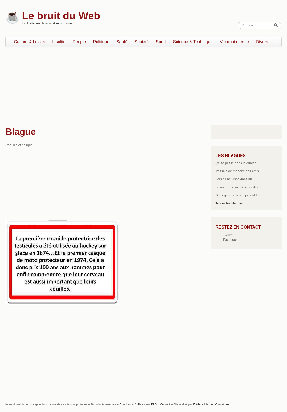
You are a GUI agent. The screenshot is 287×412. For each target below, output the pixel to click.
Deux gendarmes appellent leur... (239, 195)
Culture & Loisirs (29, 41)
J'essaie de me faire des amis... (238, 171)
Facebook (230, 240)
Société (142, 41)
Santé (121, 41)
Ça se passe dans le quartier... (237, 163)
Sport (161, 41)
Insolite (59, 41)
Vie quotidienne (234, 41)
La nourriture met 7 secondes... (238, 187)
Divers (262, 41)
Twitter (228, 235)
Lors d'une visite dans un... (235, 179)
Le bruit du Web (61, 15)
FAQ (154, 404)
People (79, 41)
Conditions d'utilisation (133, 404)
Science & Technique (193, 41)
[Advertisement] (143, 84)
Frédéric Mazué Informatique (211, 404)
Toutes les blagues (229, 203)
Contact (165, 404)
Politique (101, 41)
